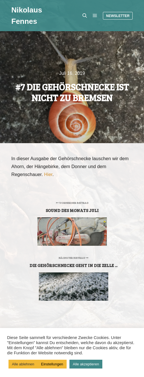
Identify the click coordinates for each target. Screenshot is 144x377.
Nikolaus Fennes (26, 16)
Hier (48, 174)
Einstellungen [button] (52, 364)
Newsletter (118, 16)
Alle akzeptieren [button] (86, 364)
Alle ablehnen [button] (23, 364)
